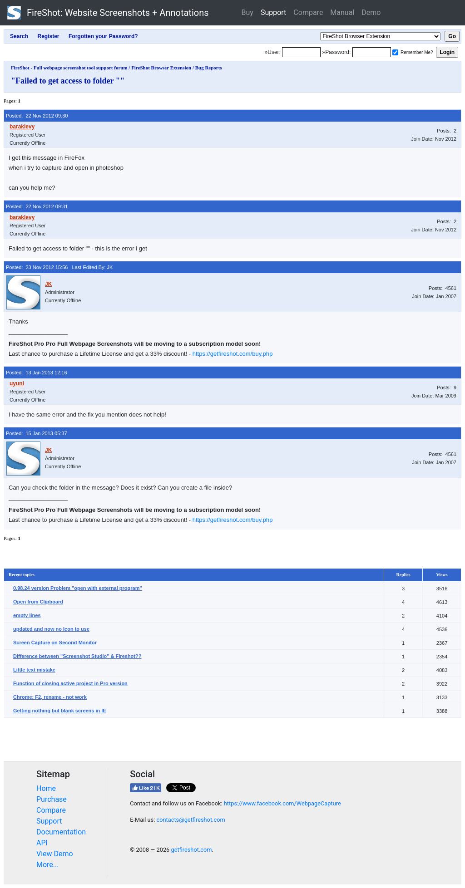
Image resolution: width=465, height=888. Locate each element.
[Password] (371, 52)
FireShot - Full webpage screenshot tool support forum (69, 67)
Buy (247, 12)
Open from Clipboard (38, 601)
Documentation (61, 832)
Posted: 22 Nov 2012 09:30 (37, 115)
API (42, 843)
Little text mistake (34, 669)
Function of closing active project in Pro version (70, 683)
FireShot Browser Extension (161, 67)
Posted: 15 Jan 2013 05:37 (36, 433)
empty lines (27, 615)
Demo (371, 12)
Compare (308, 12)
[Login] (301, 52)
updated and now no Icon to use (51, 629)
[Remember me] (395, 52)
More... (47, 864)
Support (273, 12)
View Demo (54, 853)
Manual (342, 12)
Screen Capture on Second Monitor (55, 642)
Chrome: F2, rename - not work (50, 697)
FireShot (108, 13)
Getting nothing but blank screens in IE (59, 710)
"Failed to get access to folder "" (68, 80)
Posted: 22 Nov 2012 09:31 (37, 206)
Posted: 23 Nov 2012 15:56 (37, 267)
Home (46, 788)
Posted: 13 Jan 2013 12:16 (36, 372)
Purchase (51, 799)
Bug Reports (208, 67)
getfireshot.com (191, 849)
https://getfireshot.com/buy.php (233, 353)
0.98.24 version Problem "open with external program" (77, 588)
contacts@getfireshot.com (190, 819)
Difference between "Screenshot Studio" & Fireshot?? (77, 656)
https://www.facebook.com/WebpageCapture (282, 803)
